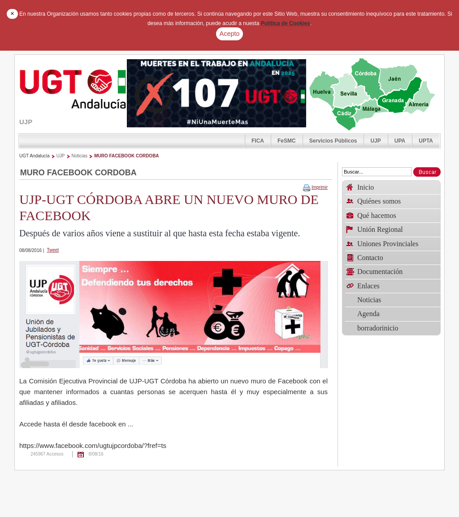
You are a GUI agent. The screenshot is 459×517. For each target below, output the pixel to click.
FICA (257, 141)
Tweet (53, 250)
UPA (399, 141)
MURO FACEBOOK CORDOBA (126, 155)
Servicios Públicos (333, 141)
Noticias (80, 155)
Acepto (230, 33)
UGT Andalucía (34, 155)
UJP (375, 141)
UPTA (426, 141)
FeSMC (286, 141)
